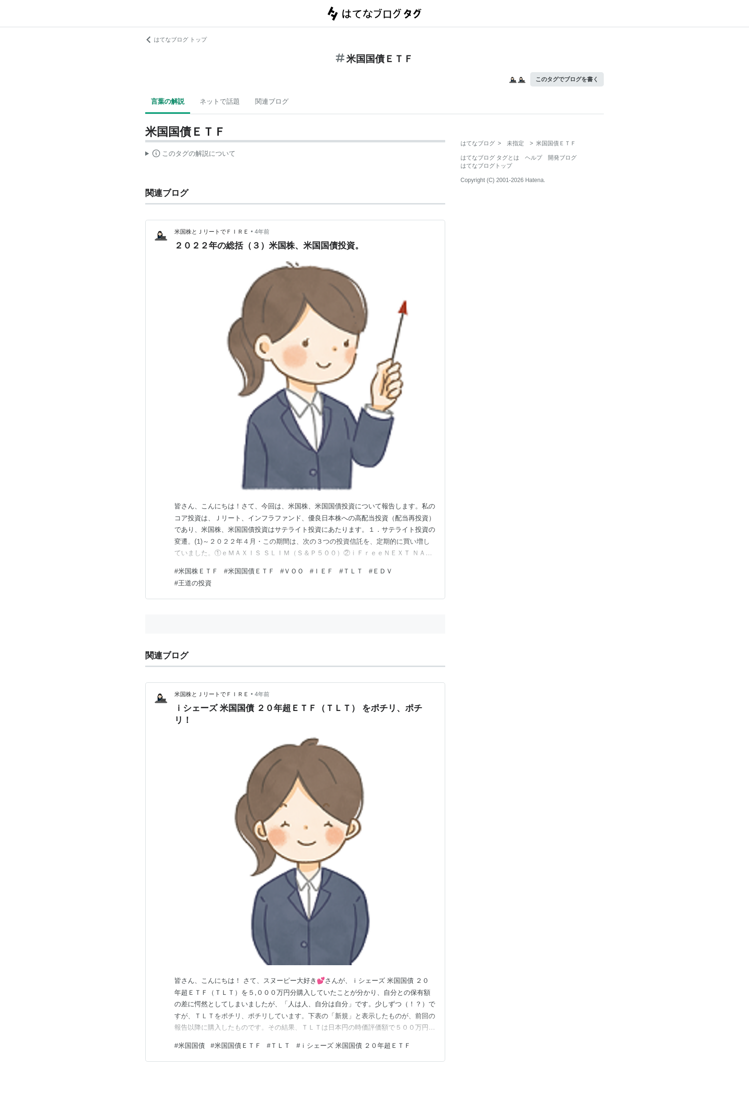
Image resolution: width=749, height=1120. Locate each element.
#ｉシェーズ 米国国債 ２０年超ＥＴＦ (353, 1045)
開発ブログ (562, 157)
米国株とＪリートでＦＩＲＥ (211, 231)
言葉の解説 (167, 101)
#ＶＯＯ (292, 571)
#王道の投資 (193, 583)
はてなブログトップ (486, 165)
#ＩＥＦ (321, 571)
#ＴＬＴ (351, 571)
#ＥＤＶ (381, 571)
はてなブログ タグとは (489, 157)
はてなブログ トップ (176, 39)
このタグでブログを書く (567, 79)
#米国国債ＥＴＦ (249, 571)
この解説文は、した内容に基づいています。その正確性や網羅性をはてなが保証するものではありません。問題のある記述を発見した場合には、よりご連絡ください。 (190, 155)
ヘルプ (533, 157)
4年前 (262, 231)
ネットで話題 (220, 101)
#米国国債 (189, 1045)
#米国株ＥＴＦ (196, 571)
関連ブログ (272, 101)
